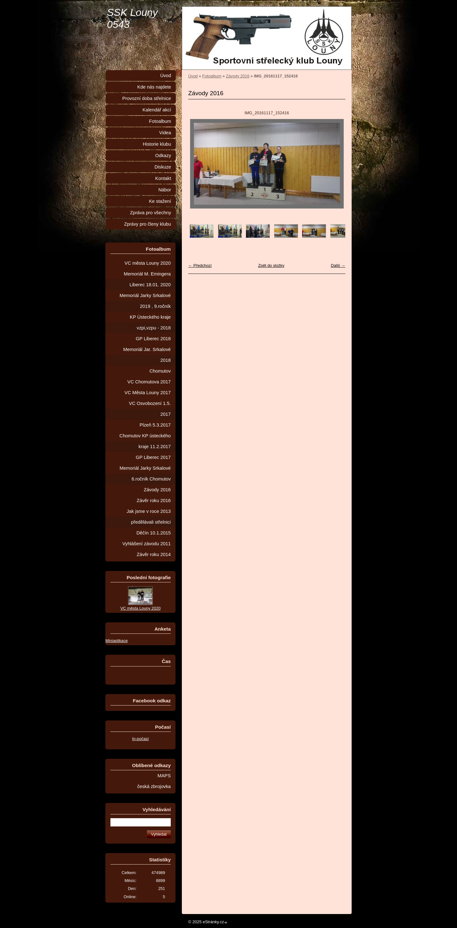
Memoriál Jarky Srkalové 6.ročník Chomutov (145, 473)
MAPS (164, 775)
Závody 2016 (237, 76)
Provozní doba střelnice (146, 98)
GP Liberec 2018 (153, 338)
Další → (338, 265)
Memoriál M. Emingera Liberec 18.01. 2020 (147, 279)
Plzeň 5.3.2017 (155, 425)
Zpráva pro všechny (150, 212)
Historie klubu (157, 144)
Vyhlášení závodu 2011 (147, 543)
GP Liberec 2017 (153, 457)
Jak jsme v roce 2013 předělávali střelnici (149, 517)
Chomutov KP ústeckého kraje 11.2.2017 (145, 441)
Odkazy (163, 155)
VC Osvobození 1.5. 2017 (150, 409)
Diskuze (163, 166)
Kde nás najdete (154, 86)
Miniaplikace (116, 640)
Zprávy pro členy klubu (147, 224)
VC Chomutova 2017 (149, 381)
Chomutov (160, 371)
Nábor (164, 189)
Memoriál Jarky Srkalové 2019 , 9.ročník (145, 301)
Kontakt (163, 178)
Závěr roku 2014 (154, 554)
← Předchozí (200, 265)
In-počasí (140, 738)
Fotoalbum (211, 76)
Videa (165, 132)
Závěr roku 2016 (154, 500)
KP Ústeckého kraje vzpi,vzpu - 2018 (150, 322)
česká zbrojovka (154, 786)
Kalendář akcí (156, 109)
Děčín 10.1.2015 (153, 532)
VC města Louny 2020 (147, 263)
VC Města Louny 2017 (147, 392)
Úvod (193, 76)
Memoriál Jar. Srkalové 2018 (147, 355)
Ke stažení (160, 201)
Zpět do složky (271, 265)
